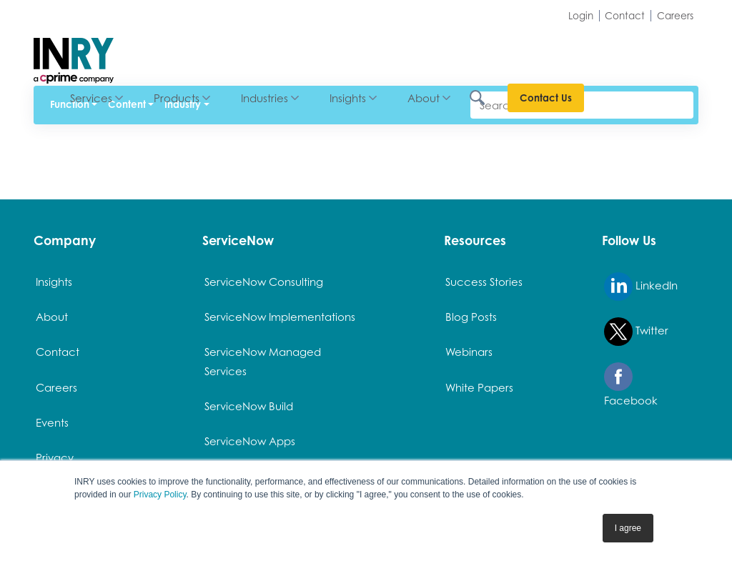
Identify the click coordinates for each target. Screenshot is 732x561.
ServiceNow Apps (249, 441)
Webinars (469, 351)
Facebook (631, 384)
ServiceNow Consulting (263, 281)
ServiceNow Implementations (279, 316)
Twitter (636, 331)
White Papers (479, 387)
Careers (675, 15)
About (538, 51)
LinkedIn (641, 286)
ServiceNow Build (248, 405)
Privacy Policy (160, 495)
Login (580, 15)
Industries (378, 51)
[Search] (581, 105)
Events (52, 422)
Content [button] (127, 104)
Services (205, 51)
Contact (625, 15)
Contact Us (660, 51)
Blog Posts (471, 316)
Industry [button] (182, 104)
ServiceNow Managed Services (262, 361)
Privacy (55, 457)
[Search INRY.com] (600, 52)
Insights (462, 51)
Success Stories (484, 281)
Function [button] (69, 104)
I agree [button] (628, 528)
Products (291, 51)
